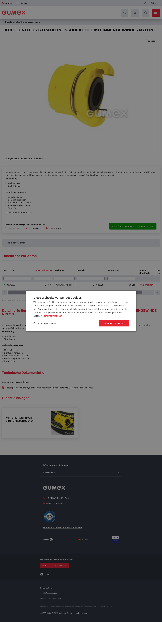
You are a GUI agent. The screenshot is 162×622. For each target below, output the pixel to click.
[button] (44, 323)
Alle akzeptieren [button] (113, 323)
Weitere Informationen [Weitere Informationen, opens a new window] (51, 315)
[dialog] (81, 311)
